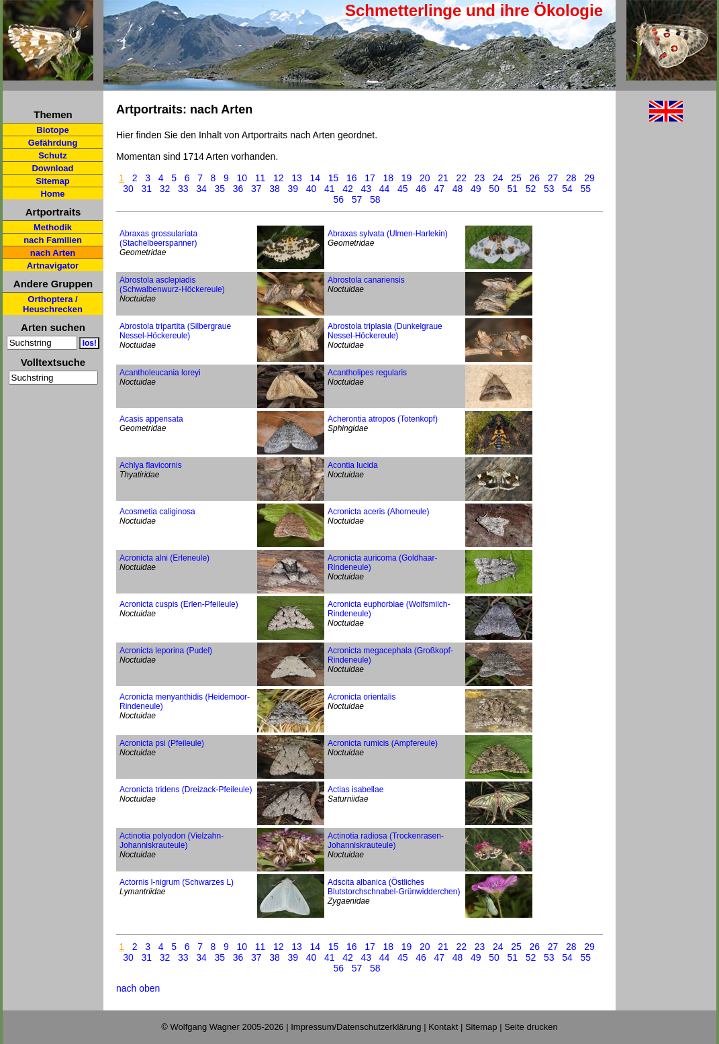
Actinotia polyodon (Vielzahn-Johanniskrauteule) (171, 840)
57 (357, 199)
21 (443, 178)
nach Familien (52, 240)
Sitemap (53, 181)
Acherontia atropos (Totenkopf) (383, 419)
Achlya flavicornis (150, 465)
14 (315, 178)
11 (260, 178)
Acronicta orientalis (361, 697)
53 (549, 188)
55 (585, 188)
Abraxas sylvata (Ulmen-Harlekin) (388, 233)
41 (329, 188)
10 (242, 178)
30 (128, 188)
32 (165, 188)
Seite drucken (531, 1027)
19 (406, 178)
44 (384, 188)
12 (278, 178)
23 (480, 178)
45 (402, 188)
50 (494, 188)
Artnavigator (53, 265)
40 (311, 188)
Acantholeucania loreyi (160, 372)
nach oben (138, 988)
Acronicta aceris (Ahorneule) (378, 511)
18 (388, 178)
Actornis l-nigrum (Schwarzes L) (176, 882)
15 (333, 178)
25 (516, 178)
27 (553, 178)
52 (531, 188)
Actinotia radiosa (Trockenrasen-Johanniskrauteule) (386, 840)
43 (366, 188)
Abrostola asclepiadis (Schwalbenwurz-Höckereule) (172, 284)
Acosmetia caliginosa (157, 511)
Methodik (53, 227)
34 (201, 188)
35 (219, 188)
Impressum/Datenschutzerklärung (356, 1027)
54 (567, 188)
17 (370, 178)
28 (571, 178)
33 (183, 188)
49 (476, 188)
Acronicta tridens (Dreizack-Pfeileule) (185, 789)
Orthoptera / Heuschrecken (53, 304)
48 (457, 188)
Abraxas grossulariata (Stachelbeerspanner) (158, 238)
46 (421, 188)
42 (347, 188)
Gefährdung (53, 143)
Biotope (52, 130)
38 (274, 188)
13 (296, 178)
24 (498, 178)
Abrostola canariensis (366, 280)
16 (351, 178)
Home (52, 194)
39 (292, 188)
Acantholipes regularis (367, 372)
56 (339, 199)
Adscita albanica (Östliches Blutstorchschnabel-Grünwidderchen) (394, 886)
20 (425, 178)
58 (375, 199)
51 (512, 188)
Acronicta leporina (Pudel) (165, 650)
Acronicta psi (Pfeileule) (161, 743)
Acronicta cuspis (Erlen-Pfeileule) (178, 604)
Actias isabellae (355, 789)
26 (535, 178)
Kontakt (443, 1027)
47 (439, 188)
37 (256, 188)
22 (462, 178)
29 (589, 178)
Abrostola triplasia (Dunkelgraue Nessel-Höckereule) (385, 331)
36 (238, 188)
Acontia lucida (353, 465)
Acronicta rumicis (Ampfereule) (383, 743)
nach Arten (52, 253)
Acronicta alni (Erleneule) (164, 558)
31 (146, 188)
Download (52, 168)
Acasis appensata (151, 419)
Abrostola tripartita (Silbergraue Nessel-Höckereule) (175, 331)
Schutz (52, 155)
